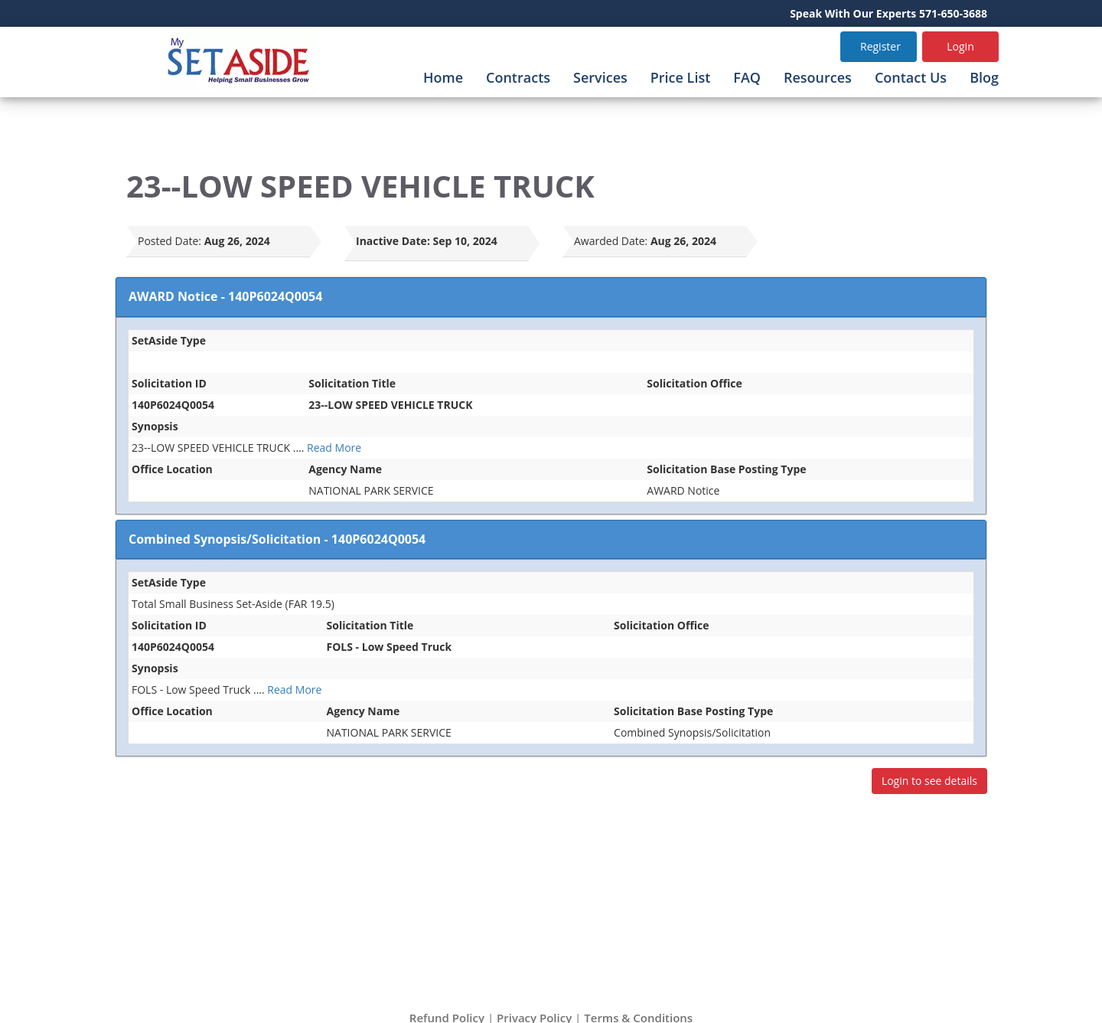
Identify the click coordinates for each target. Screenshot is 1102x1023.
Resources (818, 77)
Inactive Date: (393, 241)
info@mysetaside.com (569, 946)
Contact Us (911, 77)
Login (960, 46)
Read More (334, 447)
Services (600, 77)
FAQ (747, 77)
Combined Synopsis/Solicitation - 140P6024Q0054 (277, 539)
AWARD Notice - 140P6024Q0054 (225, 296)
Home (443, 77)
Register (880, 46)
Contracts (518, 77)
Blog (984, 77)
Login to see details (929, 780)
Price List (680, 77)
